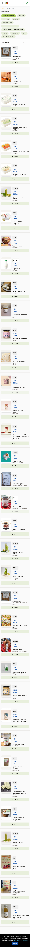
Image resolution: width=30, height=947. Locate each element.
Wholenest (15, 19)
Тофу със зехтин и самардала (17, 222)
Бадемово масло (17, 650)
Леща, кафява (16, 56)
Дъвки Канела (16, 461)
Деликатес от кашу (18, 744)
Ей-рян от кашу (17, 269)
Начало (3, 8)
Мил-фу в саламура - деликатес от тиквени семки (19, 793)
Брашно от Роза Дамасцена (17, 767)
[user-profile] (23, 3)
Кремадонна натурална (19, 174)
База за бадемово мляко (19, 339)
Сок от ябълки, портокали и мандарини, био (20, 916)
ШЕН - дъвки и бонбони (8, 36)
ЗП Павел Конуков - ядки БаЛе (10, 26)
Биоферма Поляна (7, 22)
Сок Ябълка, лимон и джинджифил (18, 892)
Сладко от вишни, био (18, 529)
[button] (27, 42)
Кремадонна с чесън (18, 104)
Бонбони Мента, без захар (20, 672)
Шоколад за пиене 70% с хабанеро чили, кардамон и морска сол (20, 436)
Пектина (5, 33)
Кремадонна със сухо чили (20, 151)
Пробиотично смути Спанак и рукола (18, 843)
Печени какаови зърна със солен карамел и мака (20, 387)
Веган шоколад (16, 506)
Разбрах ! (15, 943)
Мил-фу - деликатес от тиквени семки (19, 818)
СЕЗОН (24, 33)
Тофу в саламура (17, 246)
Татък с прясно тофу (18, 291)
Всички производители (8, 15)
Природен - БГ (14, 33)
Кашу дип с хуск (17, 81)
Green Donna (6, 19)
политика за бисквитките (21, 940)
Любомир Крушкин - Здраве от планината (13, 29)
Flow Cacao (21, 15)
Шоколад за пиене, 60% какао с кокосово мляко (19, 720)
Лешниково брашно (18, 484)
